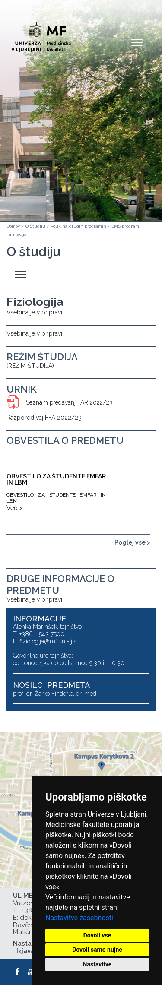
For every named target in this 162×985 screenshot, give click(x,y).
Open (137, 42)
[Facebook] (17, 972)
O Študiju (35, 226)
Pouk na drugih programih (78, 226)
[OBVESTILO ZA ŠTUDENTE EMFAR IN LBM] (56, 487)
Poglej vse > (132, 542)
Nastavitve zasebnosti (79, 918)
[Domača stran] (41, 35)
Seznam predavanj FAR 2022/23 (69, 402)
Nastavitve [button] (97, 964)
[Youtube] (31, 972)
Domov (13, 226)
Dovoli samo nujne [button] (97, 949)
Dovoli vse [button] (97, 935)
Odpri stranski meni (22, 274)
